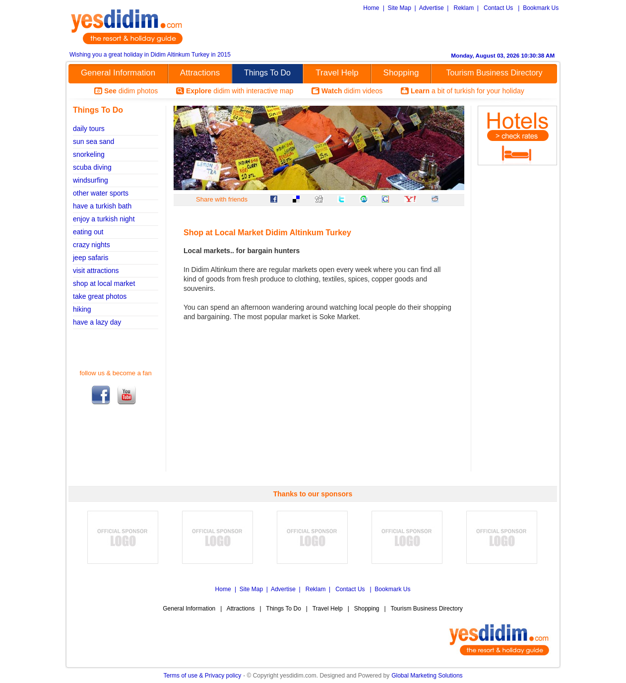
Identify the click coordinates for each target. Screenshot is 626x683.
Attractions (200, 72)
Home (371, 7)
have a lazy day (97, 322)
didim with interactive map (239, 91)
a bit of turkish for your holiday (467, 91)
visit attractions (96, 270)
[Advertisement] (442, 30)
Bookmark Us (541, 7)
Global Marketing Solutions (426, 675)
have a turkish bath (102, 206)
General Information (118, 72)
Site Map (399, 7)
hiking (82, 309)
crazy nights (91, 245)
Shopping (401, 72)
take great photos (99, 296)
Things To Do (267, 72)
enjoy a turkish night (104, 219)
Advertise (431, 7)
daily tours (89, 129)
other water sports (100, 193)
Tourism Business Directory (494, 72)
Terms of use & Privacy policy (202, 675)
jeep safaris (91, 258)
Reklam (463, 7)
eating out (88, 232)
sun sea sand (93, 141)
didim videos (351, 91)
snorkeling (89, 154)
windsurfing (90, 180)
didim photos (131, 91)
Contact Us (498, 7)
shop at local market (104, 283)
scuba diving (92, 167)
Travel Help (336, 72)
